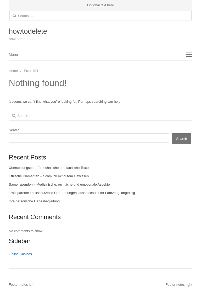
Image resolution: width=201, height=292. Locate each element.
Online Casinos (20, 254)
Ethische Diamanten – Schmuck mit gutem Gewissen (49, 176)
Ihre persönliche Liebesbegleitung (34, 201)
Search (14, 130)
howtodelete (28, 31)
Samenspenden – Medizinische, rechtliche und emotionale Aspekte (59, 184)
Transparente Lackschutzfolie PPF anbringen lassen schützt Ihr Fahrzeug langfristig (72, 193)
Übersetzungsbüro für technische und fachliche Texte (49, 168)
